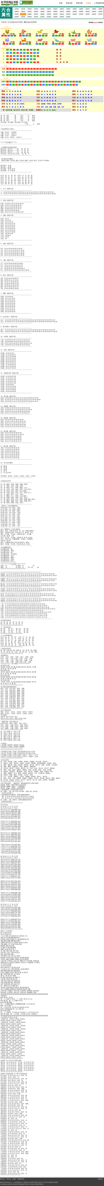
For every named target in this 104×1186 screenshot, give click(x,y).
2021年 (36, 16)
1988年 (94, 9)
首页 (61, 3)
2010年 (55, 14)
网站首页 (2, 1179)
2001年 (88, 11)
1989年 (100, 9)
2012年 (68, 14)
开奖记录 (69, 3)
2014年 (81, 14)
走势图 (88, 3)
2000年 (81, 11)
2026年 (68, 16)
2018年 (17, 16)
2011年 (62, 14)
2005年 (23, 14)
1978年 (30, 9)
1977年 (23, 9)
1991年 (23, 11)
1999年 (75, 11)
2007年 (36, 14)
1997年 (62, 11)
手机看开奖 (100, 3)
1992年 (30, 11)
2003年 (100, 11)
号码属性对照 (20, 1179)
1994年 (42, 11)
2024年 (55, 16)
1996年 (55, 11)
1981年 (49, 9)
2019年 (23, 16)
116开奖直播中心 (17, 1182)
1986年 (81, 9)
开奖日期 (79, 3)
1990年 (17, 11)
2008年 (42, 14)
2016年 (94, 14)
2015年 (88, 14)
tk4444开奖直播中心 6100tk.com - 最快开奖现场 (9, 3)
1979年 (36, 9)
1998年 (68, 11)
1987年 (88, 9)
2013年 (75, 14)
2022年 (42, 16)
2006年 (30, 14)
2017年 (100, 14)
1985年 (75, 9)
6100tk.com (8, 1182)
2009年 (49, 14)
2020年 (30, 16)
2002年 (94, 11)
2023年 (49, 16)
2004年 (17, 14)
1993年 (36, 11)
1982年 (55, 9)
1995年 (49, 11)
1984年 (68, 9)
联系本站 (100, 1179)
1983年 (62, 9)
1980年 (42, 9)
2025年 (62, 16)
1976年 (17, 9)
